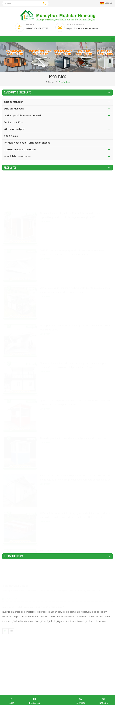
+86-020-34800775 (37, 28)
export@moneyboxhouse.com (83, 28)
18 (84, 622)
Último (58, 628)
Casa (49, 82)
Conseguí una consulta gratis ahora (57, 699)
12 (36, 622)
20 (100, 622)
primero (9, 622)
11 (28, 622)
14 (52, 622)
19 (92, 622)
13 (44, 622)
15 (60, 622)
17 (76, 622)
